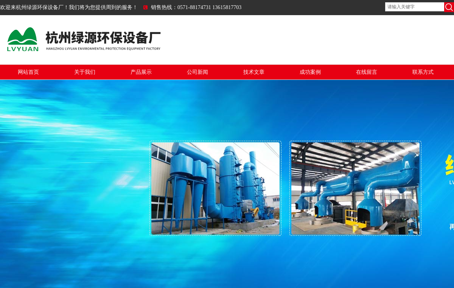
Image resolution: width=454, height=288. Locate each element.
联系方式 (423, 72)
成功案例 (310, 72)
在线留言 (366, 72)
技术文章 (253, 72)
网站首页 (28, 72)
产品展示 (141, 72)
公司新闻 (197, 72)
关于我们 (84, 72)
